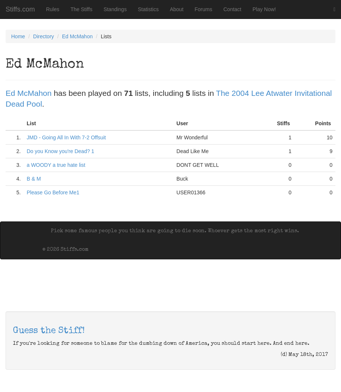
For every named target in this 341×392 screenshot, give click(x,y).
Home (18, 36)
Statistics (148, 9)
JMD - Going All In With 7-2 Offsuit (66, 137)
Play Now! (264, 9)
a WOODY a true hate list (56, 165)
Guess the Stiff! (49, 331)
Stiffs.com (20, 9)
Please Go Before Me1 (53, 192)
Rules (52, 9)
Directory (43, 36)
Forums (203, 9)
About (177, 9)
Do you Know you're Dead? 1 (60, 151)
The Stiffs (82, 9)
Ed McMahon (77, 36)
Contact (232, 9)
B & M (34, 179)
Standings (114, 9)
